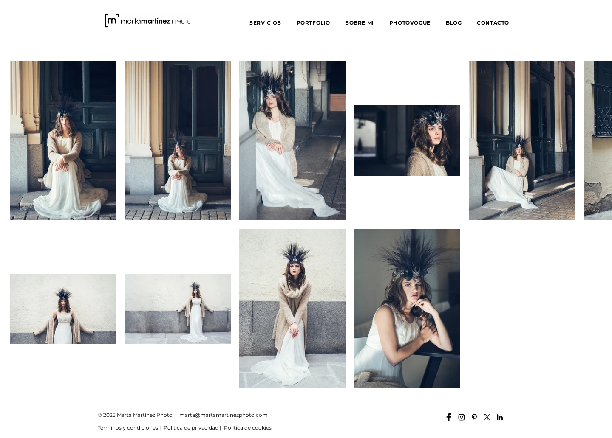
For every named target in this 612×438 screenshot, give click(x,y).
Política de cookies (248, 427)
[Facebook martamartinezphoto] (449, 417)
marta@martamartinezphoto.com (223, 415)
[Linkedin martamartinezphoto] (500, 417)
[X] (487, 417)
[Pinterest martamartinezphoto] (474, 417)
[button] (265, 22)
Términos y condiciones (128, 427)
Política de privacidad (191, 427)
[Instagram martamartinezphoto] (461, 417)
